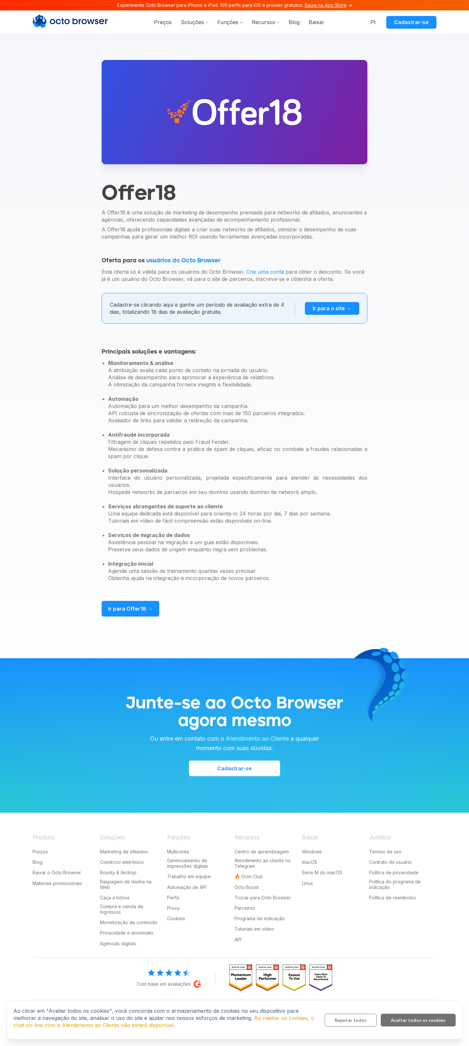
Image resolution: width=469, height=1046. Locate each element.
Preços (163, 22)
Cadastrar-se (411, 22)
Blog (294, 22)
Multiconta (178, 851)
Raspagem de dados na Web (125, 884)
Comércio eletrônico (122, 862)
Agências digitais (118, 943)
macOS (309, 862)
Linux (307, 883)
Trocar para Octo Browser (262, 897)
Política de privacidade (394, 872)
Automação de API (186, 887)
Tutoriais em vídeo (254, 929)
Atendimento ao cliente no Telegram (262, 863)
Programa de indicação (259, 918)
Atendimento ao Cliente (257, 738)
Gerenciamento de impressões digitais (187, 863)
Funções (227, 22)
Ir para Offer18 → (130, 608)
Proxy (173, 908)
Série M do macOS (322, 872)
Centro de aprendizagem (261, 851)
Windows (312, 851)
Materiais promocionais (57, 883)
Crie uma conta (265, 272)
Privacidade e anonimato (126, 933)
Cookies (176, 918)
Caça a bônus (115, 897)
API (237, 939)
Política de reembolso (392, 897)
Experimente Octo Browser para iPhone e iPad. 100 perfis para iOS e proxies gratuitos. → (234, 5)
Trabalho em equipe (189, 876)
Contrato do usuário (390, 862)
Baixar (316, 22)
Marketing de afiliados (124, 851)
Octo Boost (246, 887)
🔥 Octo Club (248, 876)
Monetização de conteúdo (128, 922)
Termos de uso (385, 851)
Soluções (192, 22)
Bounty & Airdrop (118, 872)
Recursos (263, 22)
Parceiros (244, 908)
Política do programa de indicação (395, 884)
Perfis (173, 897)
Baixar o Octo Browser (57, 872)
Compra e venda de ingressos (121, 909)
